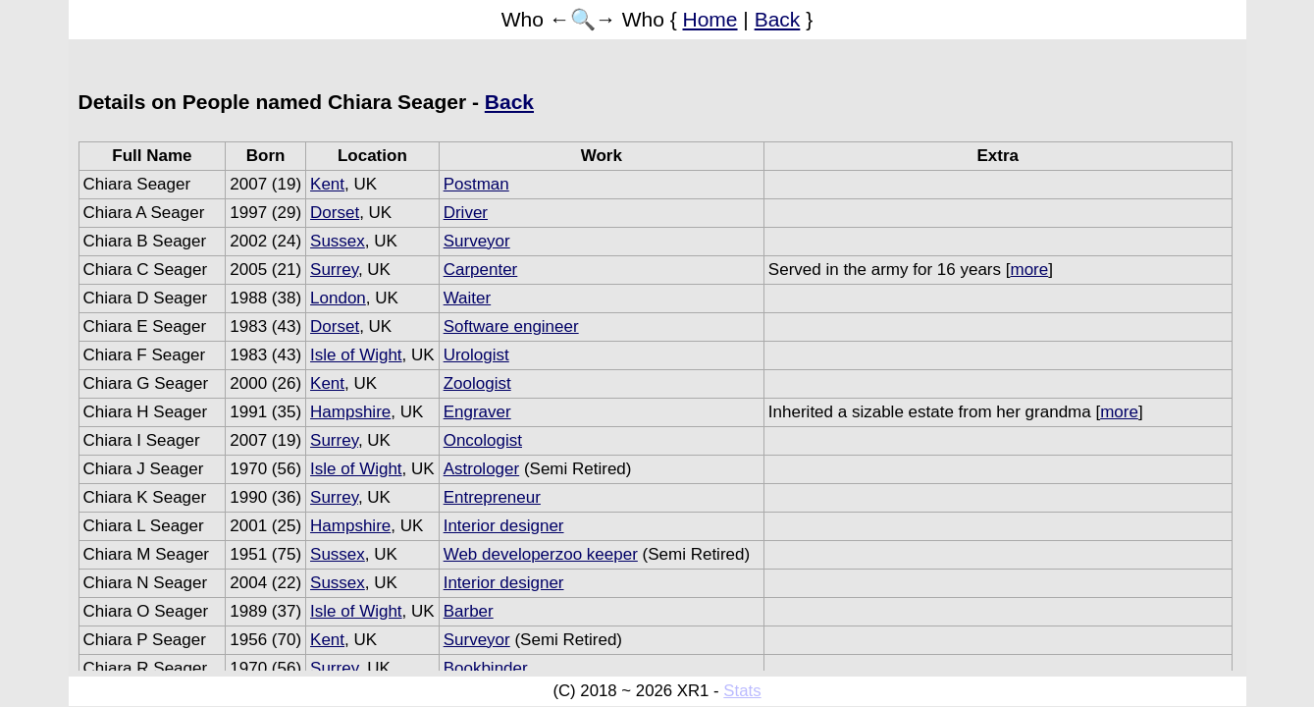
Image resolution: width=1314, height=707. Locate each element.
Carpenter (481, 269)
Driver (466, 212)
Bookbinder (486, 668)
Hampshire (350, 412)
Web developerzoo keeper (541, 554)
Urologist (476, 355)
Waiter (468, 298)
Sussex (337, 241)
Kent (327, 184)
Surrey (334, 269)
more (1029, 269)
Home (710, 19)
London (338, 298)
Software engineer (511, 326)
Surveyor (477, 241)
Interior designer (504, 526)
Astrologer (481, 469)
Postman (476, 184)
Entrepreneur (492, 497)
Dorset (334, 212)
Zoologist (477, 383)
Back (778, 19)
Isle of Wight (356, 355)
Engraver (477, 412)
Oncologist (483, 440)
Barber (469, 611)
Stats (742, 690)
